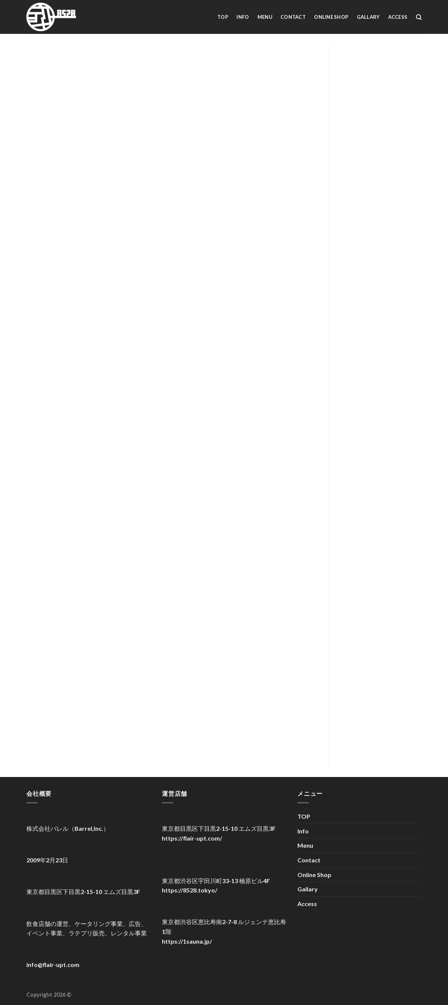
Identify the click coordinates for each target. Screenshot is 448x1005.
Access (398, 17)
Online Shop (331, 17)
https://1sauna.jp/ (187, 941)
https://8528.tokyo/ (189, 890)
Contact (293, 17)
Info (242, 17)
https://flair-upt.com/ (192, 838)
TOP (222, 17)
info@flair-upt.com (52, 964)
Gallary (368, 17)
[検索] (419, 17)
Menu (265, 17)
